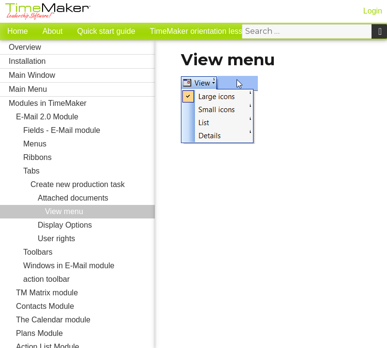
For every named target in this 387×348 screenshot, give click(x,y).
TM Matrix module (85, 293)
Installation (82, 61)
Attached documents (96, 198)
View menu (64, 211)
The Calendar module (85, 320)
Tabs (89, 171)
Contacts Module (85, 306)
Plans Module (85, 333)
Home (17, 31)
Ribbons (37, 157)
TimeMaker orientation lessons (202, 31)
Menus (89, 144)
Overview (82, 47)
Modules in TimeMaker (82, 103)
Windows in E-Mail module (89, 266)
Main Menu (82, 89)
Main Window (82, 75)
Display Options (96, 225)
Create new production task (92, 184)
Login (372, 11)
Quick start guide (106, 31)
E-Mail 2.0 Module (85, 117)
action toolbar (89, 279)
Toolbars (89, 252)
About (53, 31)
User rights (96, 239)
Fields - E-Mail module (89, 130)
